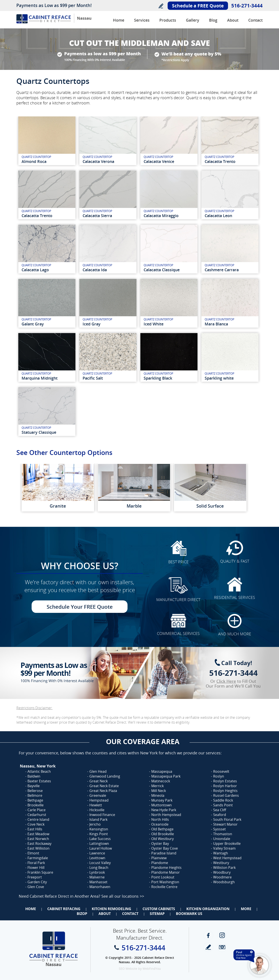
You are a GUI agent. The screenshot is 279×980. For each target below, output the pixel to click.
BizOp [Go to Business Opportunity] (82, 913)
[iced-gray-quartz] (107, 303)
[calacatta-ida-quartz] (107, 249)
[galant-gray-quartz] (46, 303)
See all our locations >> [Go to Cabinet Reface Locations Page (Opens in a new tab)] (122, 896)
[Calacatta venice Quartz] (168, 140)
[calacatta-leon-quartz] (230, 195)
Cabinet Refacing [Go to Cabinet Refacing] (63, 908)
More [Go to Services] (246, 908)
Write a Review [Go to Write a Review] (160, 5)
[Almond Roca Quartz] (46, 140)
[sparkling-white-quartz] (230, 357)
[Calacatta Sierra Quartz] (107, 195)
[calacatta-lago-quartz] (46, 249)
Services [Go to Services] (142, 20)
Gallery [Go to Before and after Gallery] (192, 20)
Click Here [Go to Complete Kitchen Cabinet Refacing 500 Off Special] (226, 681)
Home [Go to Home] (30, 908)
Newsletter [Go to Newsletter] (222, 947)
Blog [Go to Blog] (213, 20)
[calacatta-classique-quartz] (168, 249)
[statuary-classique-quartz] (46, 411)
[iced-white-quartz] (168, 303)
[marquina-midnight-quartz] (46, 357)
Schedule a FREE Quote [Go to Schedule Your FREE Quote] (198, 6)
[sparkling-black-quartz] (168, 357)
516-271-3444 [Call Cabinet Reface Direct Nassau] (247, 5)
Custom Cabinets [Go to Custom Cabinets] (159, 908)
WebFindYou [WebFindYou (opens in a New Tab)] (152, 968)
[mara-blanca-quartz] (230, 303)
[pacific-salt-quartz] (107, 357)
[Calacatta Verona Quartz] (107, 140)
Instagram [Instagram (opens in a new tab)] (222, 935)
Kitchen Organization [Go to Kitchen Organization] (208, 908)
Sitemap (157, 913)
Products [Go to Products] (167, 20)
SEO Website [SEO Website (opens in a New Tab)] (128, 968)
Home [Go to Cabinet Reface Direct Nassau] (118, 20)
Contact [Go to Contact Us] (255, 20)
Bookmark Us (189, 913)
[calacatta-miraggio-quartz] (168, 195)
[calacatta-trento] (46, 195)
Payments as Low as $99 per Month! (54, 5)
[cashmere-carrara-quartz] (230, 249)
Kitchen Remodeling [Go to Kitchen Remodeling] (111, 908)
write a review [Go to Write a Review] (208, 947)
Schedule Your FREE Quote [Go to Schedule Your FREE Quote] (80, 606)
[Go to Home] (43, 22)
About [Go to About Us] (232, 20)
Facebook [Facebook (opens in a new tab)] (208, 935)
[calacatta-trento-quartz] (230, 140)
